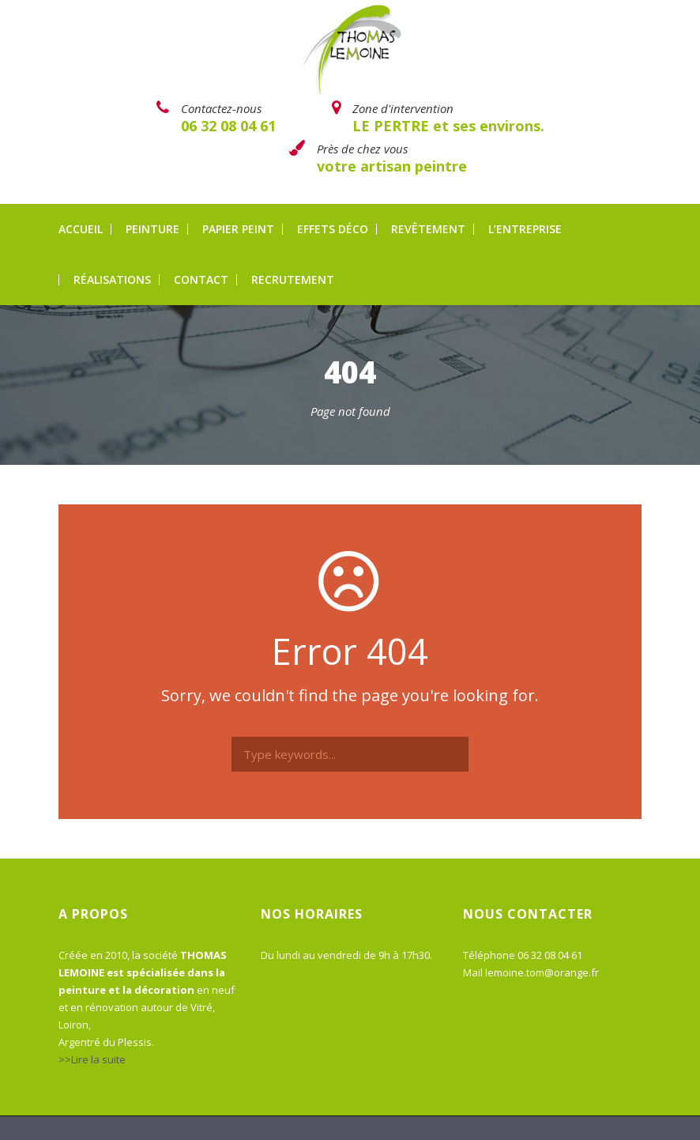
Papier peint (238, 229)
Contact (201, 279)
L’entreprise (525, 229)
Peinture (152, 229)
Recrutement (292, 279)
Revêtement (428, 229)
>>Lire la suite (92, 1059)
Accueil (80, 229)
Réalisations (112, 279)
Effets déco (332, 229)
